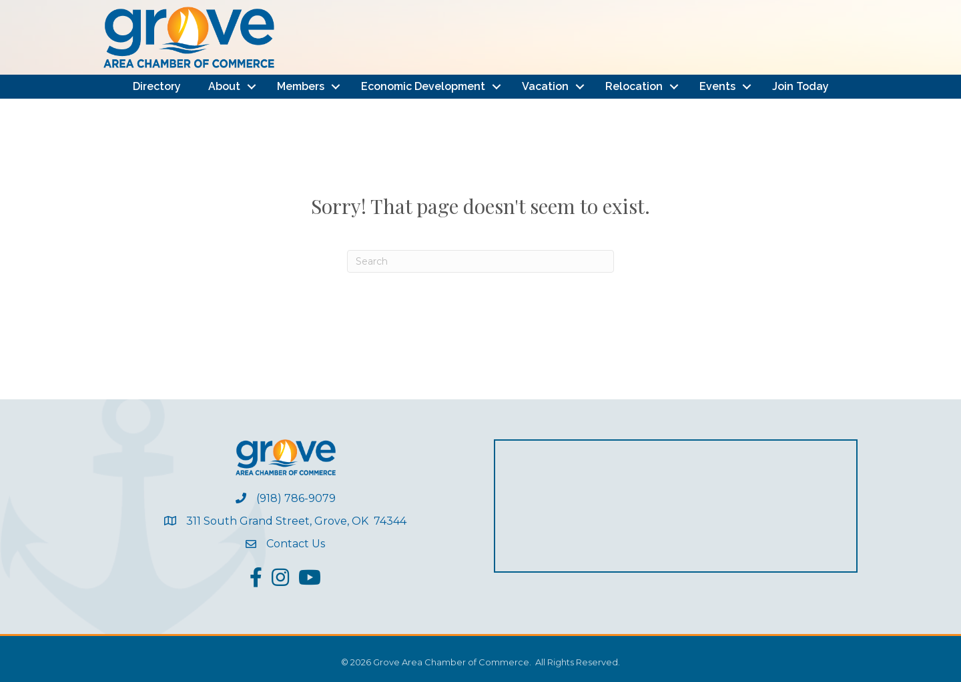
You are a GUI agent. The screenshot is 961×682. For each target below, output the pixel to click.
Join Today (800, 86)
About (224, 86)
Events (717, 86)
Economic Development (423, 86)
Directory (157, 86)
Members (300, 86)
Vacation (545, 86)
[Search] (480, 261)
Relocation (634, 86)
